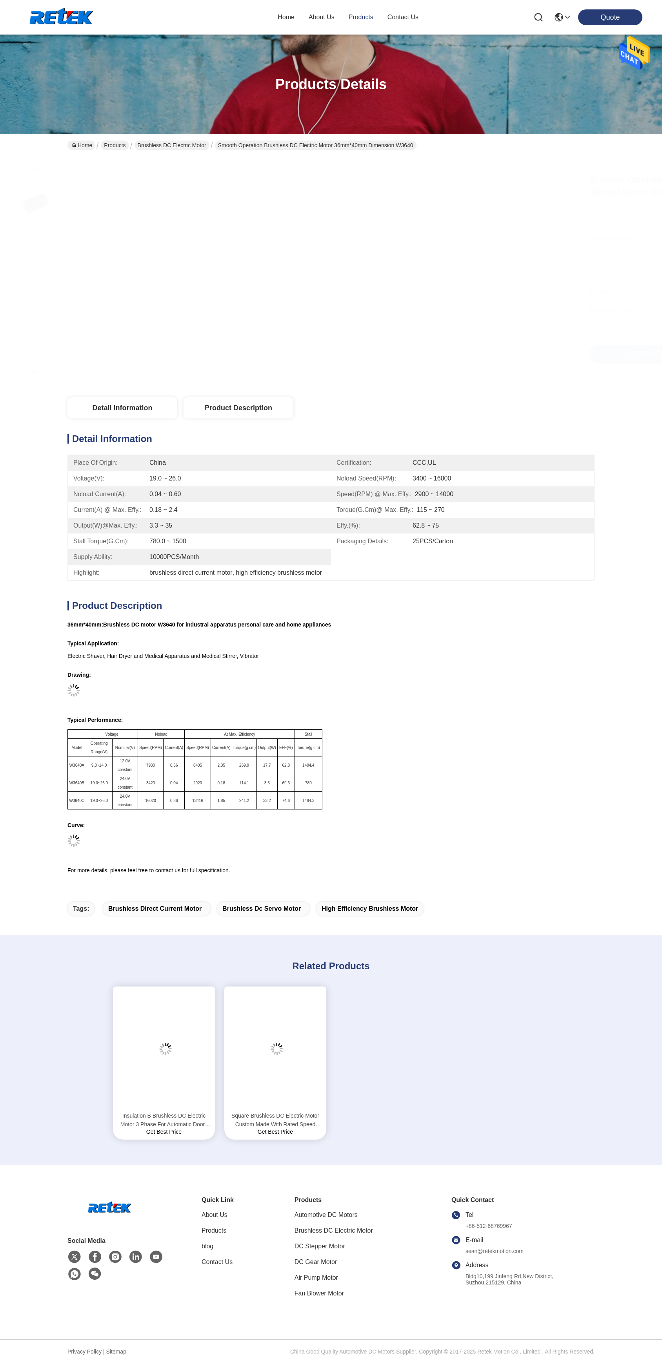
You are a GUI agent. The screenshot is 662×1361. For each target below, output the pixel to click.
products (361, 17)
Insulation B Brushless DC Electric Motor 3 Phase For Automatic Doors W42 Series (164, 1121)
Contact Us (217, 1262)
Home (286, 17)
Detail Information (122, 408)
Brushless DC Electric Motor (172, 145)
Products (114, 145)
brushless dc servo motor (261, 908)
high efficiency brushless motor (370, 908)
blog (207, 1246)
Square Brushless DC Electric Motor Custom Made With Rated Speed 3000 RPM (275, 1121)
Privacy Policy (84, 1351)
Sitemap (116, 1351)
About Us (214, 1214)
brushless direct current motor (155, 908)
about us (322, 17)
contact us (402, 17)
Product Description (238, 408)
